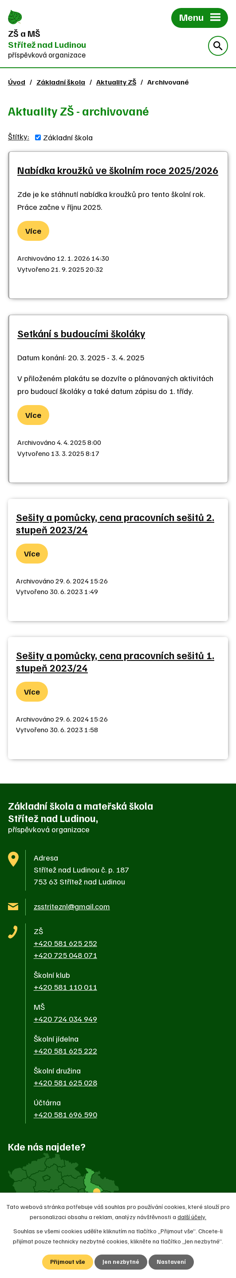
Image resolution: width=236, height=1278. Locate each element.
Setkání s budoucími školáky (81, 333)
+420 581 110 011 (65, 987)
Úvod (16, 81)
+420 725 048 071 (65, 955)
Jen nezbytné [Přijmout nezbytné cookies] (120, 1262)
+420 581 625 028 (65, 1082)
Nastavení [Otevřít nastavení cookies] (172, 1262)
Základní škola (60, 81)
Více (33, 231)
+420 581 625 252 (65, 943)
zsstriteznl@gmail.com (72, 906)
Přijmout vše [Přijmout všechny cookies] (67, 1262)
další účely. (191, 1216)
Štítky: (18, 136)
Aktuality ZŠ (116, 81)
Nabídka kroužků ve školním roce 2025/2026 (117, 170)
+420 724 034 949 (65, 1018)
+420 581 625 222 (65, 1050)
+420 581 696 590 (65, 1114)
